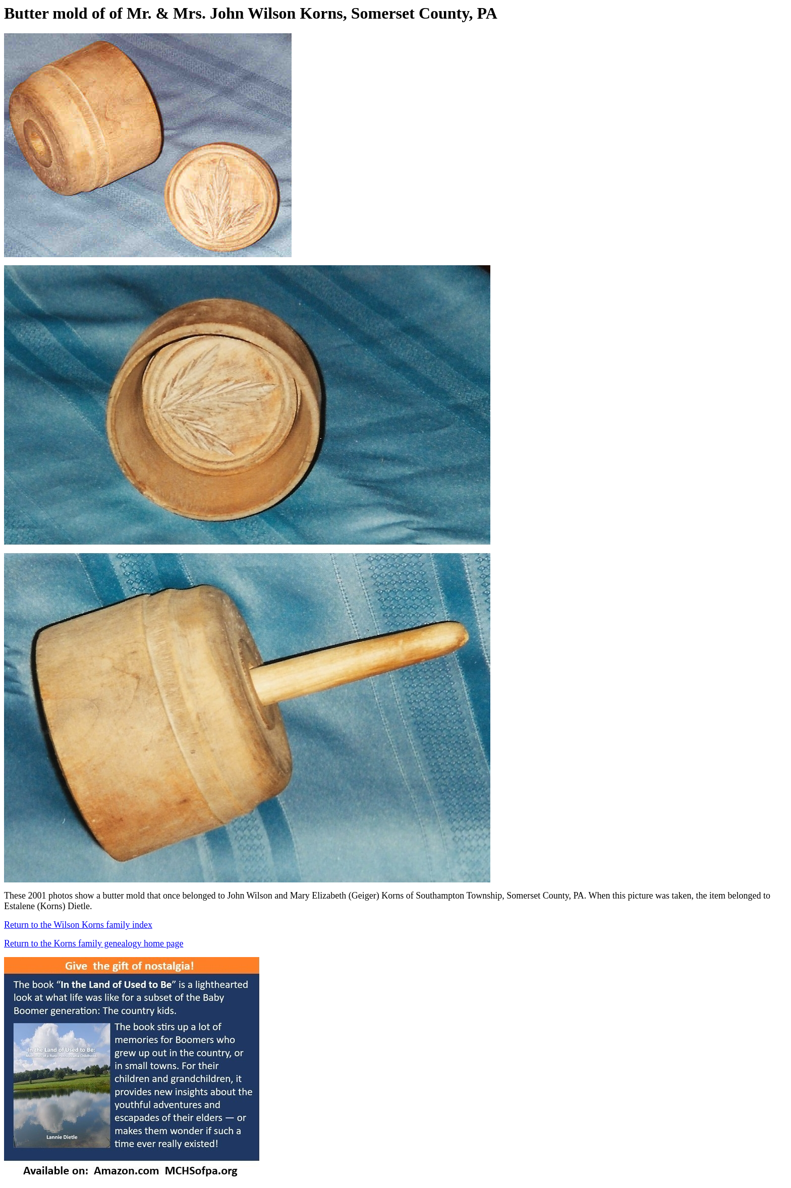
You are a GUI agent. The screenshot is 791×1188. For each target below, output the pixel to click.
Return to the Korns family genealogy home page (93, 943)
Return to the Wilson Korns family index (78, 925)
